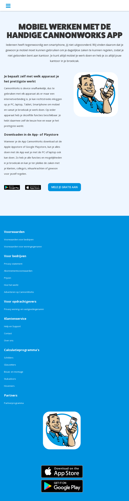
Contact (8, 333)
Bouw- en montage (13, 371)
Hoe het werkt (11, 284)
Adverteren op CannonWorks (19, 291)
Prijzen (7, 277)
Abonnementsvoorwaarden (18, 270)
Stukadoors (10, 378)
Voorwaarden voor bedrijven (19, 239)
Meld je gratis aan (64, 187)
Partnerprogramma (14, 403)
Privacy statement (13, 263)
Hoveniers (9, 385)
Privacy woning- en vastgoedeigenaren (24, 309)
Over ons (8, 340)
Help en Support (12, 326)
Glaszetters (10, 364)
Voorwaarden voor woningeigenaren (23, 246)
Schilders (8, 357)
